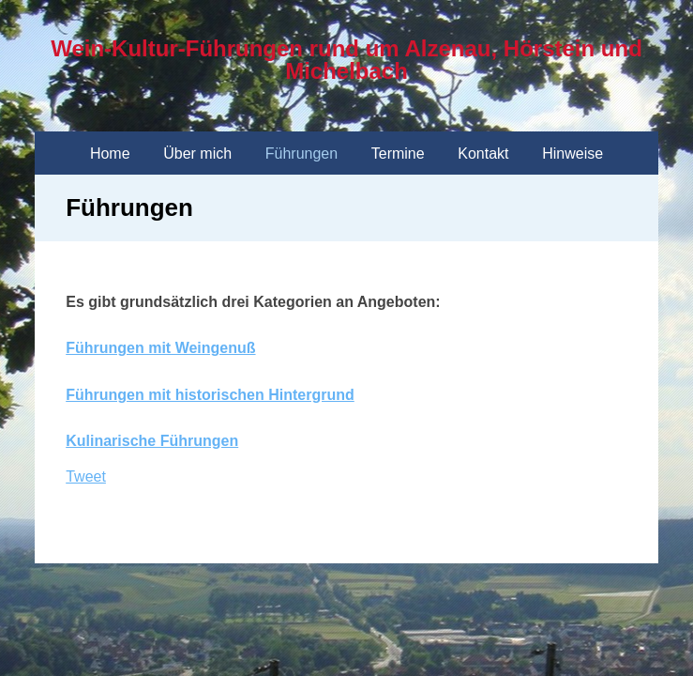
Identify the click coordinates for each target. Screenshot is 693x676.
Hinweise (572, 153)
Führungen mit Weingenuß (160, 348)
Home (110, 153)
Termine (398, 153)
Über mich (197, 153)
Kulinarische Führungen (152, 441)
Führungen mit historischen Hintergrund (210, 395)
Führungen (301, 153)
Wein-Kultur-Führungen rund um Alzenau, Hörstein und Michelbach (346, 60)
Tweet (86, 476)
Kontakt (483, 153)
